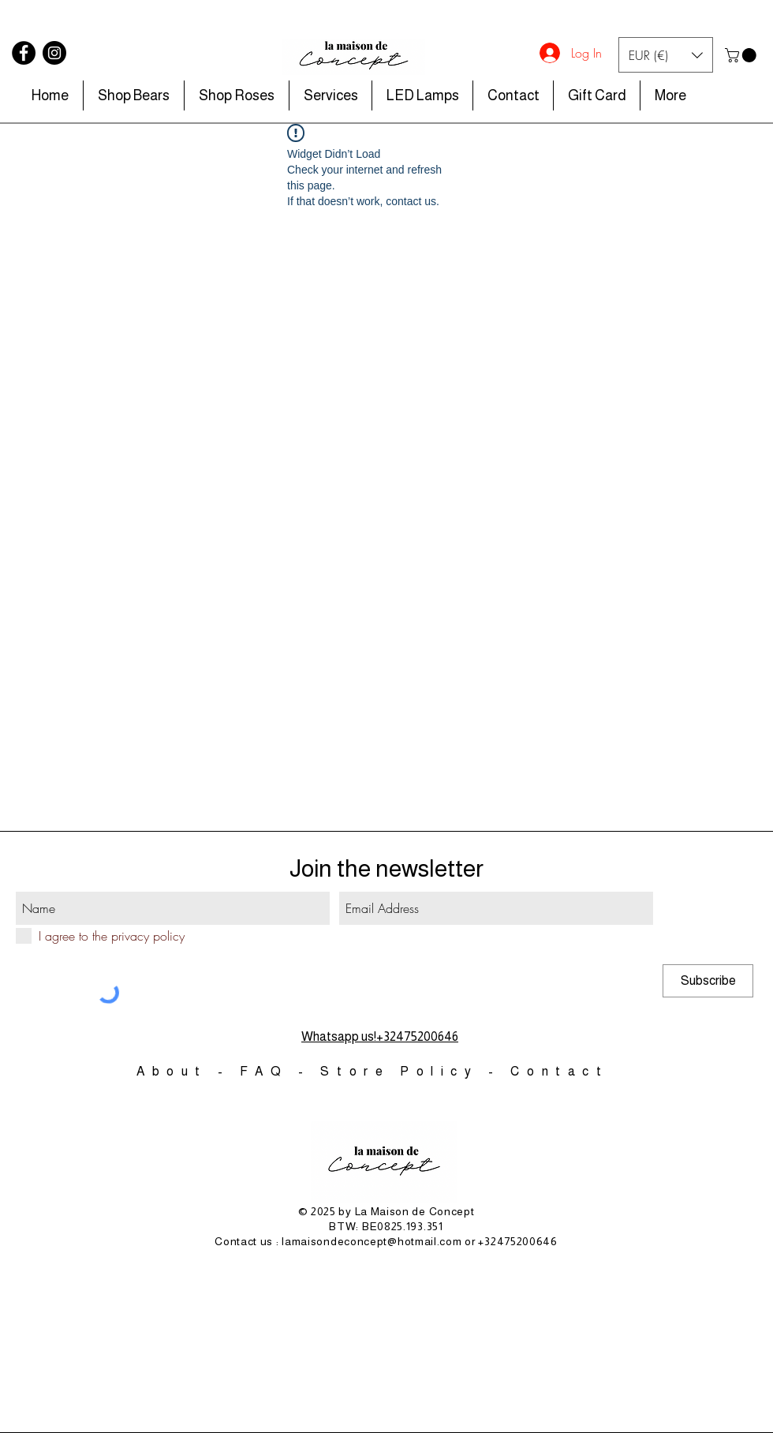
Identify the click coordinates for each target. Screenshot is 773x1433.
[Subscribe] (708, 980)
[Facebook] (23, 53)
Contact (559, 1071)
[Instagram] (54, 53)
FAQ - (280, 1071)
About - (188, 1071)
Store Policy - (415, 1071)
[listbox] (665, 55)
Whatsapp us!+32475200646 (379, 1036)
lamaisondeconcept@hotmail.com (371, 1241)
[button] (665, 55)
